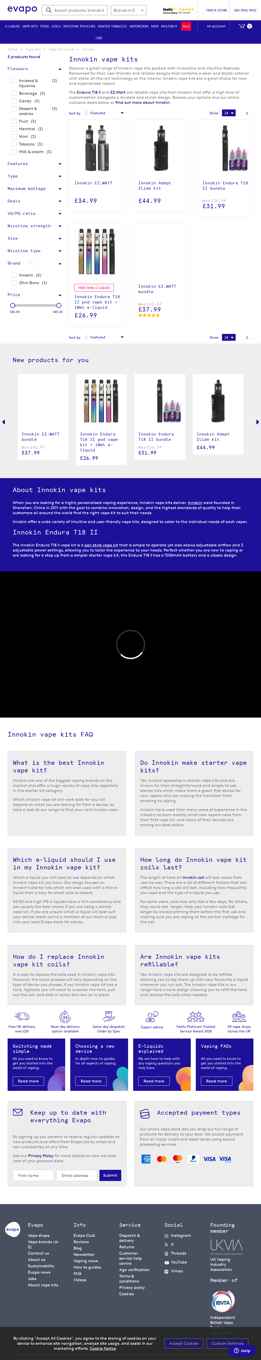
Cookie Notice (103, 1348)
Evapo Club (84, 1235)
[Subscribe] (110, 1175)
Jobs (32, 1278)
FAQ (77, 1273)
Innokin (195, 502)
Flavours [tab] (18, 68)
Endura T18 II (89, 92)
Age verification (134, 1269)
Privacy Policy (41, 1155)
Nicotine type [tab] (24, 250)
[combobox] (75, 10)
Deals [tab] (14, 201)
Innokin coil (193, 877)
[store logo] (22, 10)
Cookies (126, 1293)
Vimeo (177, 1271)
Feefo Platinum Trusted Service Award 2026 (196, 1028)
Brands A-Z (124, 10)
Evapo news (39, 1272)
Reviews (81, 1241)
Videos (80, 1279)
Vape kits (33, 49)
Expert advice (152, 1027)
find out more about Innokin (142, 102)
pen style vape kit (101, 545)
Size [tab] (13, 238)
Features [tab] (18, 163)
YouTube (179, 1262)
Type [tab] (13, 176)
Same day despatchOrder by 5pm (109, 1028)
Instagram (181, 1235)
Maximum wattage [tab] (27, 188)
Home (13, 49)
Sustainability (41, 1266)
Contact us (38, 1253)
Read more (28, 1081)
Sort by (74, 113)
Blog (78, 1248)
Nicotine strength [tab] (29, 225)
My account (216, 26)
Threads (178, 1253)
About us (36, 1259)
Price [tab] (14, 294)
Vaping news (86, 1260)
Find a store (216, 10)
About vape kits (43, 1285)
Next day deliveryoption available (65, 1028)
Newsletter (84, 1254)
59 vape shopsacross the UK (239, 1028)
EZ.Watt (118, 92)
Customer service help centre (130, 1258)
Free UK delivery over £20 (21, 1028)
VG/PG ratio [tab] (22, 213)
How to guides (87, 1267)
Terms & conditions (129, 1279)
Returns (126, 1246)
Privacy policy (132, 1287)
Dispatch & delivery (129, 1238)
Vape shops (38, 1235)
